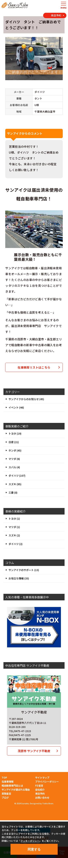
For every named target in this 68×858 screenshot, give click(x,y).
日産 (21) (14, 442)
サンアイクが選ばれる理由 (16, 789)
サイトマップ (42, 777)
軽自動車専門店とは (12, 785)
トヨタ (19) (15, 433)
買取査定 (6, 793)
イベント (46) (16, 407)
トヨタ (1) (14, 518)
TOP (4, 777)
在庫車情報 (7, 781)
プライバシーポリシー (47, 781)
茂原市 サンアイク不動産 (34, 751)
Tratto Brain (47, 803)
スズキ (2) (14, 535)
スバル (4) (14, 467)
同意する (34, 849)
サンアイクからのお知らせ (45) (26, 399)
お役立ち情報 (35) (19, 578)
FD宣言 (39, 785)
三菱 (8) (13, 492)
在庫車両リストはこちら (34, 367)
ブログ (5, 797)
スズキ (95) (15, 484)
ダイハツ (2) (15, 544)
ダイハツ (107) (17, 475)
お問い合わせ (42, 797)
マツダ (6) (14, 459)
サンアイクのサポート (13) (24, 570)
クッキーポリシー (29, 841)
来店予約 (40, 793)
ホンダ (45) (15, 450)
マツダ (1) (14, 527)
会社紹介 (40, 789)
